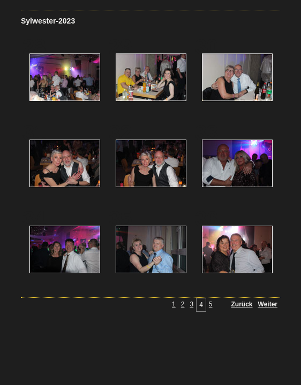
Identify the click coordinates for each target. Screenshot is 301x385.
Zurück (242, 304)
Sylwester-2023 (48, 21)
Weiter (267, 304)
